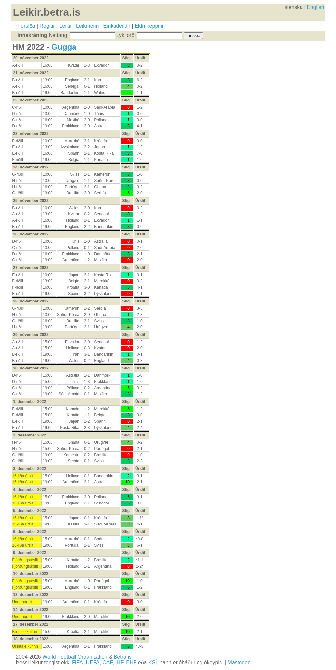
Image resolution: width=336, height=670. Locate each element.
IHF (119, 662)
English (315, 7)
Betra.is (123, 656)
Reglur (47, 26)
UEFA (93, 662)
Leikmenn (87, 26)
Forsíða (26, 26)
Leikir (65, 26)
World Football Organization (74, 656)
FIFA (77, 662)
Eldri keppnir (149, 26)
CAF (107, 662)
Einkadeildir (116, 26)
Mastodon (239, 662)
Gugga (64, 46)
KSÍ (152, 662)
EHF (131, 662)
